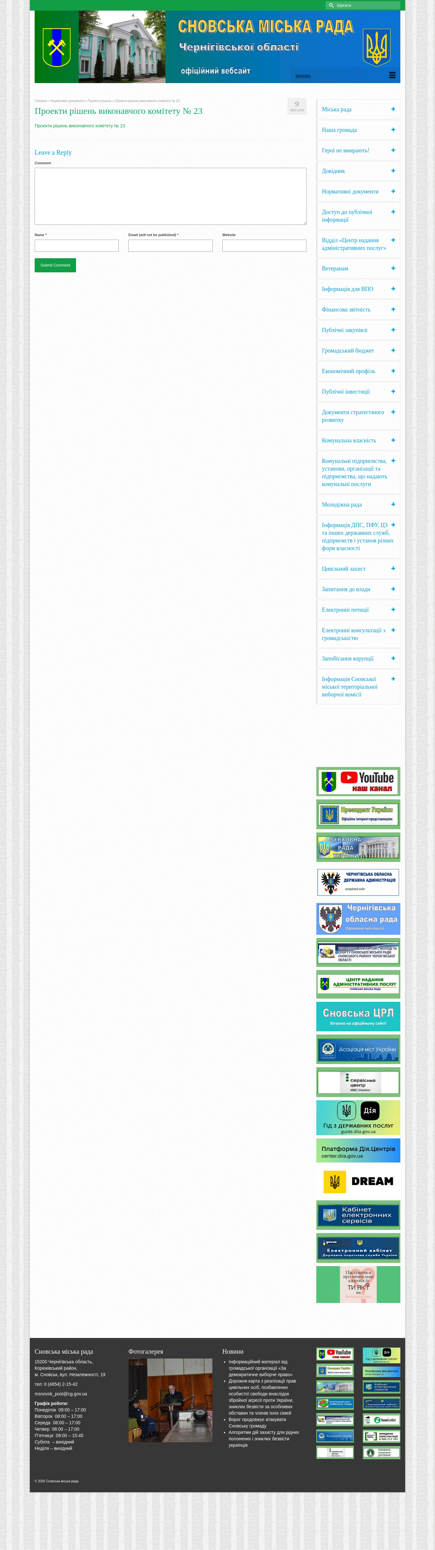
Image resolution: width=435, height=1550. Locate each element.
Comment (43, 163)
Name (41, 235)
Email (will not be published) (153, 235)
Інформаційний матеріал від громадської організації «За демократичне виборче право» (261, 1368)
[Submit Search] (330, 5)
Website (229, 235)
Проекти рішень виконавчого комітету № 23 (80, 125)
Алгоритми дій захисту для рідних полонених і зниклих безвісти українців (264, 1439)
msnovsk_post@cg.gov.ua (61, 1393)
